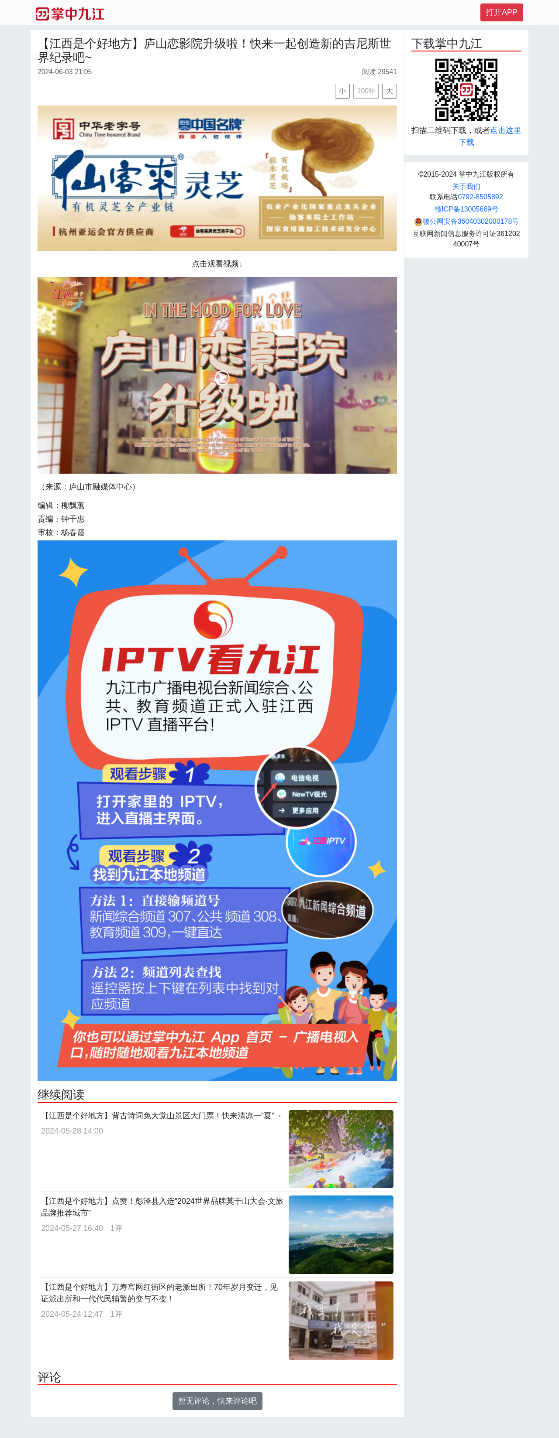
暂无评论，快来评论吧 (217, 1401)
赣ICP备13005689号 (466, 209)
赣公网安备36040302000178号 (466, 221)
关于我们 (466, 186)
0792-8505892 (480, 197)
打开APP (502, 12)
